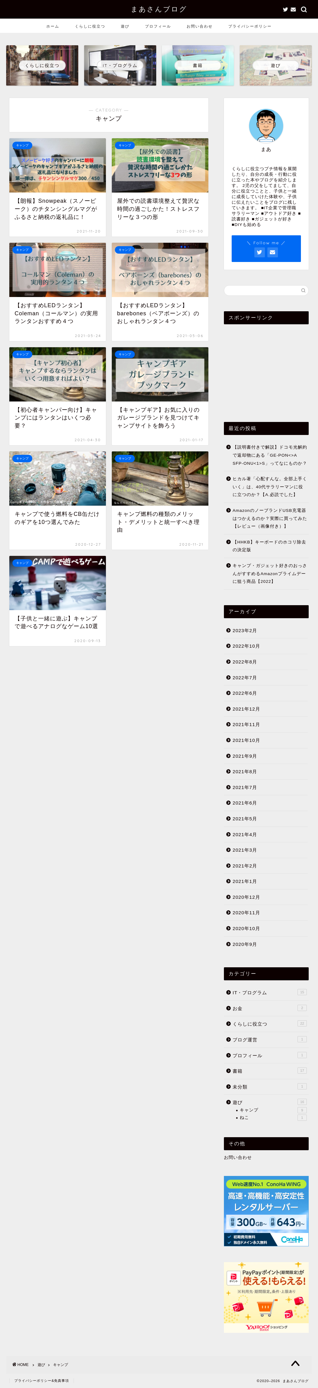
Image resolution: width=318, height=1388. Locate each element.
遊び (125, 26)
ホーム (52, 26)
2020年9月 (245, 944)
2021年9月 (245, 756)
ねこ (273, 1118)
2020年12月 (246, 897)
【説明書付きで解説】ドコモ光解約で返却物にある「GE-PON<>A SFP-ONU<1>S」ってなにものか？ (270, 455)
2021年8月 (245, 771)
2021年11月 (246, 724)
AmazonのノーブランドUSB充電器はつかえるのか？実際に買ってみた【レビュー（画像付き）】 (270, 518)
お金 (270, 1008)
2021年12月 (246, 709)
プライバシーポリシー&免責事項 (41, 1380)
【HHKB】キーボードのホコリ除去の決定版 (269, 546)
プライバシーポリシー (250, 26)
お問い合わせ (200, 26)
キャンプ (273, 1110)
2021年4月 (245, 834)
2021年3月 (245, 850)
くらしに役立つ (90, 26)
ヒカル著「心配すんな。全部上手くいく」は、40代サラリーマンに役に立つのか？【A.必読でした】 (270, 487)
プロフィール (158, 26)
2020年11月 (246, 912)
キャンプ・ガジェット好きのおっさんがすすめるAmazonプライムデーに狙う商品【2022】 (270, 573)
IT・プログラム (270, 992)
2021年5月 (245, 818)
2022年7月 (245, 677)
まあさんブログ (159, 9)
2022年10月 (246, 646)
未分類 (270, 1086)
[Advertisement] (266, 367)
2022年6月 (245, 693)
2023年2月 (245, 630)
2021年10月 (246, 740)
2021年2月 (245, 865)
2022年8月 (245, 661)
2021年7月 (245, 787)
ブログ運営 (270, 1039)
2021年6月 (245, 802)
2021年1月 (245, 881)
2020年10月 (246, 928)
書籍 (270, 1070)
